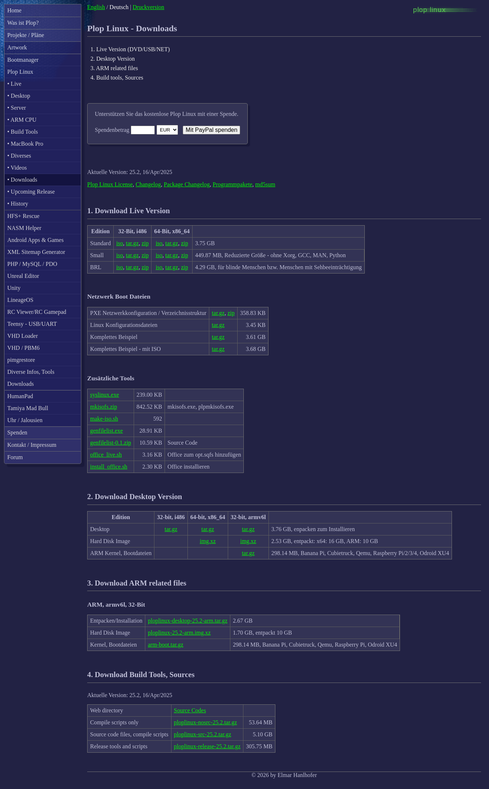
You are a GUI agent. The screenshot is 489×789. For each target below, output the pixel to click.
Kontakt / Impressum (31, 445)
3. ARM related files (114, 68)
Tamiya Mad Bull (27, 408)
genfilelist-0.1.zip (110, 443)
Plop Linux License (110, 184)
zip (145, 243)
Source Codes (190, 710)
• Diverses (19, 156)
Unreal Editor (23, 276)
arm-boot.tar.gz (165, 645)
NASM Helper (24, 228)
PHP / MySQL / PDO (32, 264)
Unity (13, 288)
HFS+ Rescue (23, 216)
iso (119, 243)
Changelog (148, 184)
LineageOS (20, 300)
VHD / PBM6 (23, 348)
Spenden (17, 432)
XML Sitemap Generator (36, 252)
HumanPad (20, 396)
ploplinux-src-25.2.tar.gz (202, 734)
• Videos (17, 168)
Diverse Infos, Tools (30, 372)
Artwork (17, 47)
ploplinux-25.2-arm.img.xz (179, 633)
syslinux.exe (104, 395)
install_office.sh (108, 467)
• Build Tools (22, 132)
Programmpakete (232, 184)
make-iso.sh (104, 419)
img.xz (208, 541)
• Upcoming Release (31, 192)
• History (17, 204)
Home (14, 10)
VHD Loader (22, 336)
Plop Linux (20, 72)
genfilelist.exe (106, 431)
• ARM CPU (21, 120)
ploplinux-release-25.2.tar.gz (207, 746)
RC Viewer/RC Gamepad (36, 312)
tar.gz (132, 243)
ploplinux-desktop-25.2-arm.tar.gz (187, 621)
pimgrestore (21, 360)
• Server (16, 108)
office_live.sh (106, 455)
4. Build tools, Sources (116, 77)
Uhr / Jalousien (25, 420)
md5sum (265, 184)
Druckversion (148, 7)
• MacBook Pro (25, 144)
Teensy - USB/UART (32, 324)
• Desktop (18, 96)
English (96, 7)
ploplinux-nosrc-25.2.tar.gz (205, 722)
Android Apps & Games (35, 240)
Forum (15, 457)
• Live (14, 84)
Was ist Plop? (23, 23)
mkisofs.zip (103, 407)
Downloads (20, 384)
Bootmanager (23, 60)
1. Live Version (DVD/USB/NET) (130, 49)
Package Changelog (187, 184)
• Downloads (22, 180)
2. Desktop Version (112, 59)
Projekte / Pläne (25, 35)
